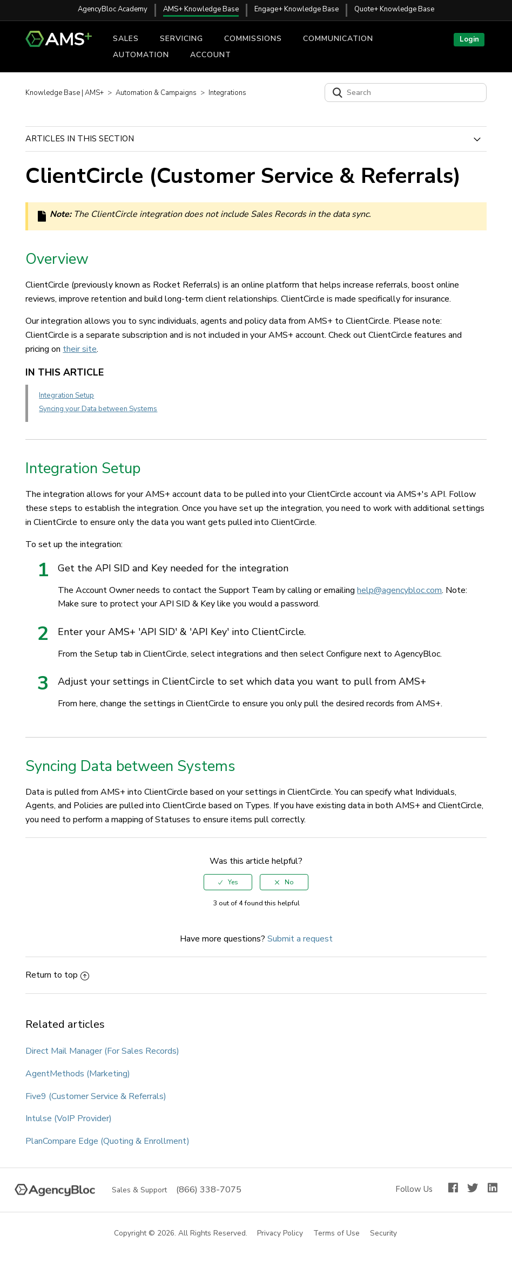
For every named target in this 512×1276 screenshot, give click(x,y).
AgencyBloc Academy (112, 9)
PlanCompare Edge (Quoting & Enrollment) (107, 1141)
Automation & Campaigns (156, 93)
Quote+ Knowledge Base (394, 9)
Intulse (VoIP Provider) (68, 1118)
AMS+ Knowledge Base (201, 9)
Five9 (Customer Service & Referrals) (95, 1096)
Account (210, 55)
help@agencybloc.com (399, 590)
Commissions (253, 38)
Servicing (181, 38)
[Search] (406, 92)
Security (384, 1233)
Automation (141, 55)
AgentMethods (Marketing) (77, 1074)
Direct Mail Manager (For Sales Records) (102, 1051)
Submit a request (300, 939)
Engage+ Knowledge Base (296, 9)
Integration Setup (66, 395)
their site (80, 349)
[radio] (228, 882)
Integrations (227, 93)
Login (469, 39)
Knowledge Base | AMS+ (64, 93)
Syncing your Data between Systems (98, 409)
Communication (338, 38)
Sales (126, 38)
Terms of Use (337, 1233)
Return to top (57, 975)
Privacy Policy (280, 1233)
